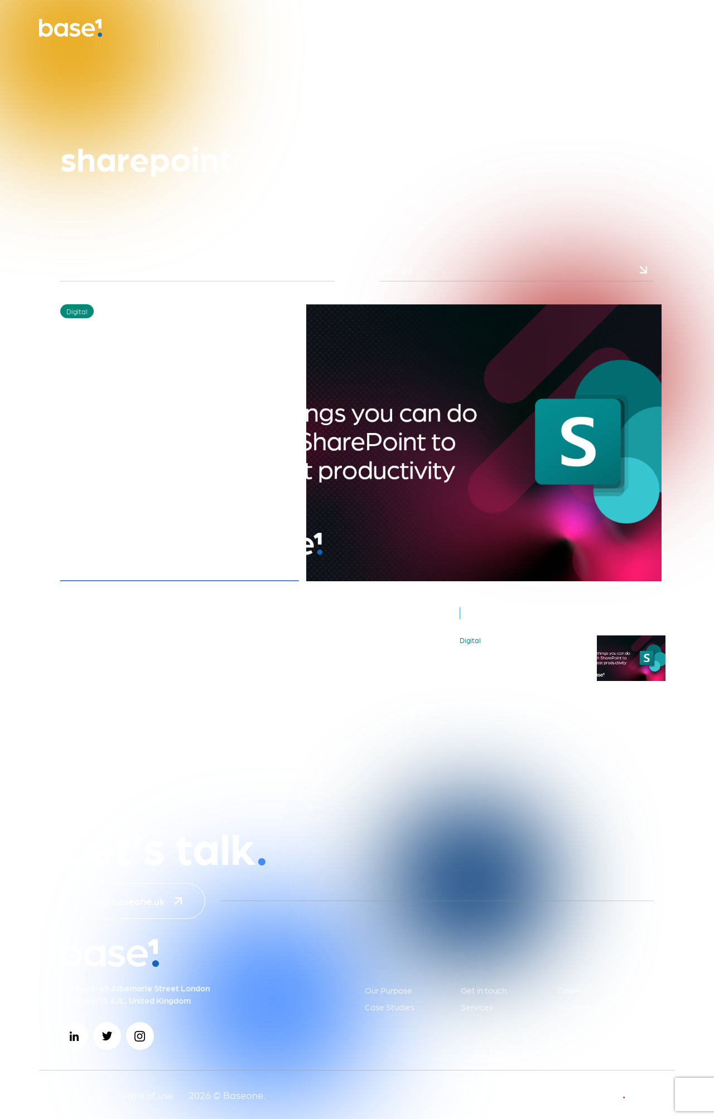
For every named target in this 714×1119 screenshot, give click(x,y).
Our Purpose (388, 990)
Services (477, 1007)
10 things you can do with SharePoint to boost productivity (523, 670)
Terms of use (145, 1095)
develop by (621, 1095)
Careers (572, 990)
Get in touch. (484, 990)
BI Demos (575, 1007)
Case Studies (389, 1007)
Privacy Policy (70, 1095)
